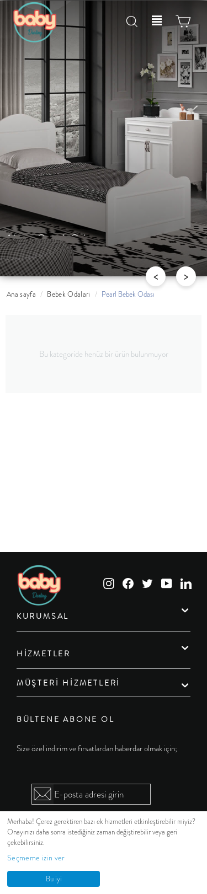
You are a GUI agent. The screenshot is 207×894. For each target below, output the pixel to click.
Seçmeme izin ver (36, 857)
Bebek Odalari (69, 294)
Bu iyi (54, 879)
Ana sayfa (21, 294)
